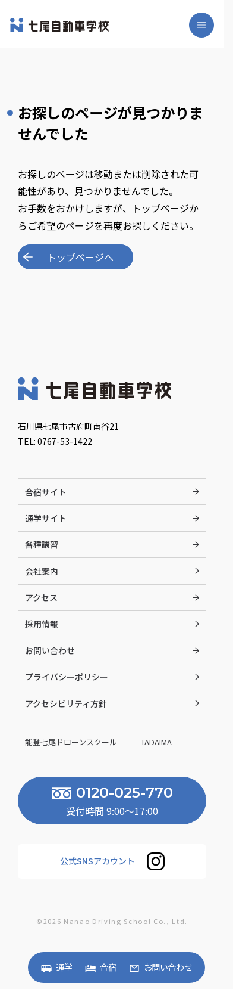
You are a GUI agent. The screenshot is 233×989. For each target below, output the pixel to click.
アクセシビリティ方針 (66, 703)
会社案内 (41, 570)
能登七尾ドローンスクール (72, 742)
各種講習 (41, 544)
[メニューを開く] (201, 25)
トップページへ (80, 257)
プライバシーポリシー (66, 677)
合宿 (108, 967)
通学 (64, 967)
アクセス (41, 597)
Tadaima (157, 742)
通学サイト (46, 517)
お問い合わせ (168, 967)
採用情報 (41, 624)
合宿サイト (46, 491)
